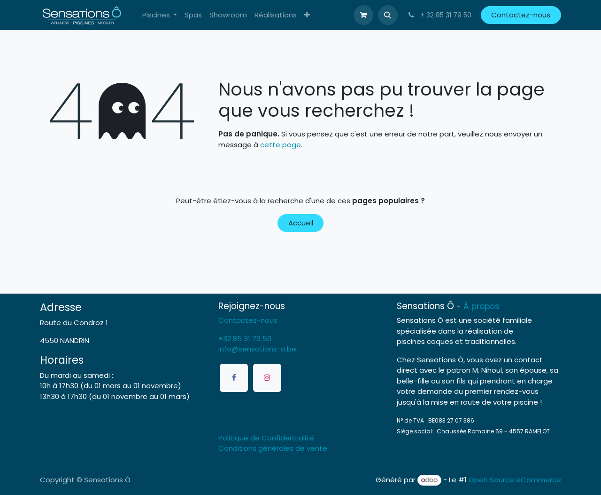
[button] (388, 15)
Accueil (300, 223)
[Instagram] (267, 378)
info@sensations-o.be (257, 349)
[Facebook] (234, 378)
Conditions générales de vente (272, 448)
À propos (481, 306)
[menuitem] (160, 15)
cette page (280, 145)
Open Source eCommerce (515, 480)
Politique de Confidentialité (266, 438)
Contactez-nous (520, 15)
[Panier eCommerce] (363, 15)
